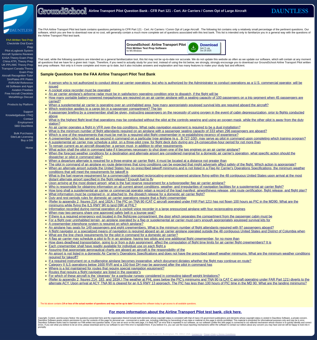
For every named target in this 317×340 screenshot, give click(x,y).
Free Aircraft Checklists (19, 93)
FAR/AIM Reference (20, 82)
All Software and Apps (19, 86)
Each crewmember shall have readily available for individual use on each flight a (107, 246)
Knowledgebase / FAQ (19, 115)
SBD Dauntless (23, 125)
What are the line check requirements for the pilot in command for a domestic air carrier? (113, 235)
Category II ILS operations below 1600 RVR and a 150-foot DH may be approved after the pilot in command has (130, 264)
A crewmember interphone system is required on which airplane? (96, 224)
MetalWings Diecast (21, 97)
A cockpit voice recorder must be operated (79, 90)
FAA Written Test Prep (19, 39)
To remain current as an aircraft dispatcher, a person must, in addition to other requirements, (116, 146)
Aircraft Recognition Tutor (17, 75)
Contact (28, 118)
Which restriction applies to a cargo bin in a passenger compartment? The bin (105, 109)
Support (28, 111)
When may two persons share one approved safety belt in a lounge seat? (102, 212)
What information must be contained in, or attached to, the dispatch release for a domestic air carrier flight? (127, 194)
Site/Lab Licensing (22, 136)
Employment (25, 122)
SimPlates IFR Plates (20, 79)
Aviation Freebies (22, 90)
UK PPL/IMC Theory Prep (17, 64)
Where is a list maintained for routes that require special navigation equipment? (106, 268)
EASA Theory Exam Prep (17, 57)
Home (29, 147)
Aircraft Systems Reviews (17, 54)
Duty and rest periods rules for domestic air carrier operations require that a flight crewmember (118, 198)
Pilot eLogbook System (19, 50)
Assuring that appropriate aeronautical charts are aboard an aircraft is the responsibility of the (117, 250)
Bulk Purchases (23, 133)
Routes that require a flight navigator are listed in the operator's (95, 272)
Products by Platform (20, 104)
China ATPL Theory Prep (18, 61)
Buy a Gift (27, 140)
